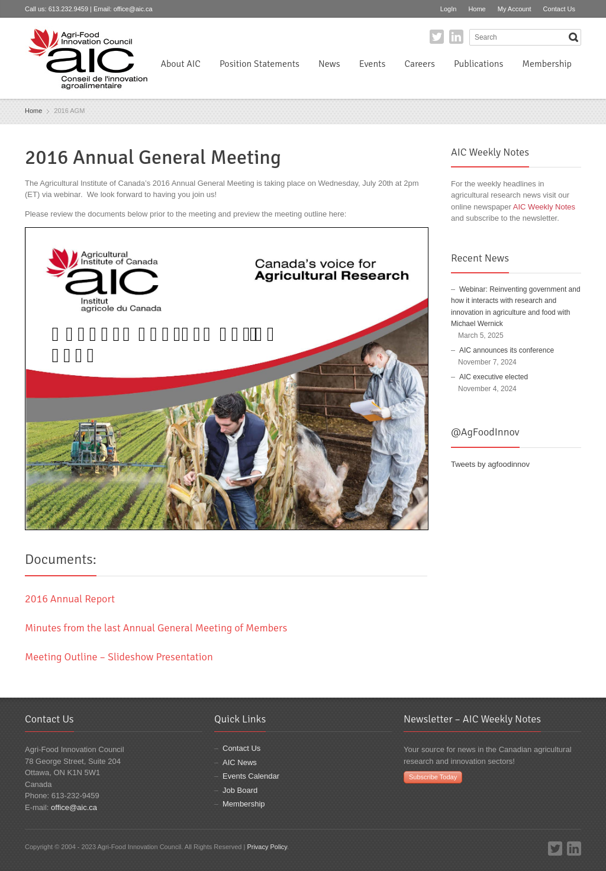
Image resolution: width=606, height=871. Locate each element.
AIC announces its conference (506, 350)
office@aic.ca (133, 8)
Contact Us (559, 8)
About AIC (180, 64)
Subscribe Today (433, 776)
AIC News (240, 762)
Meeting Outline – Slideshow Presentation (119, 656)
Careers (419, 64)
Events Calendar (251, 776)
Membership (547, 64)
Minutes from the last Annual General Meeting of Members (156, 627)
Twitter (437, 37)
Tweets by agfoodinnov (490, 464)
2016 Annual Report (70, 598)
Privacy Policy (267, 846)
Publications (478, 64)
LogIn (448, 8)
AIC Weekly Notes (544, 206)
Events (372, 64)
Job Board (240, 790)
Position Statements (259, 64)
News (329, 64)
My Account (514, 8)
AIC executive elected (493, 377)
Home (476, 8)
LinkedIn (456, 37)
